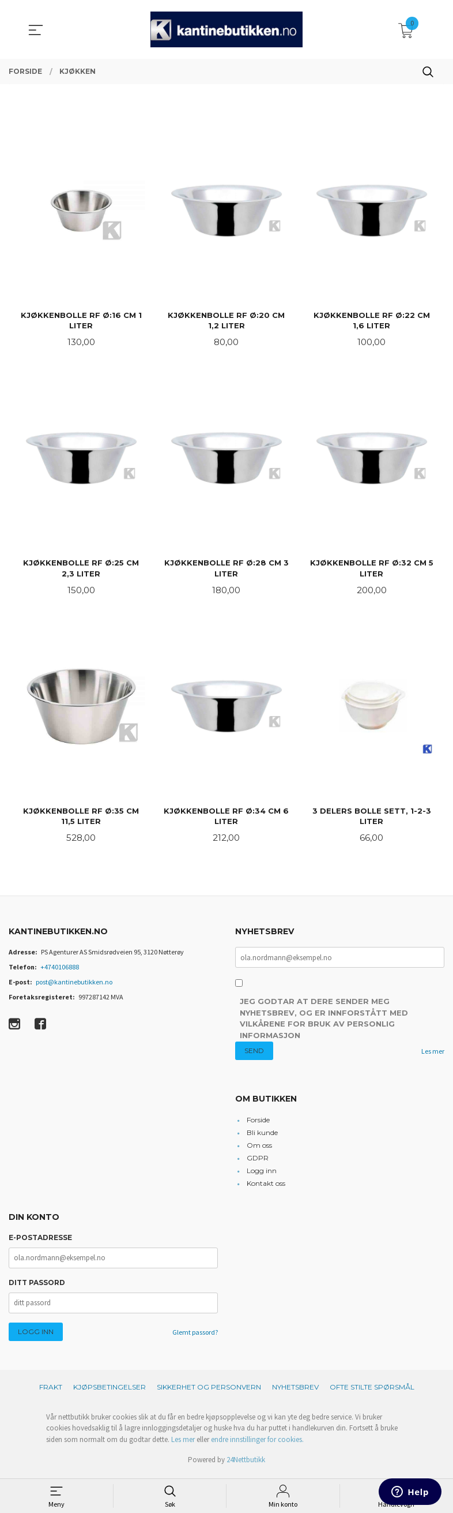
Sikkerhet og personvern (209, 1390)
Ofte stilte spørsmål (372, 1390)
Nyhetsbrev (295, 1390)
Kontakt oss (266, 1187)
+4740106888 (59, 970)
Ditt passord (37, 1286)
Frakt (50, 1390)
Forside (258, 1123)
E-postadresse (40, 1241)
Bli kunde (262, 1136)
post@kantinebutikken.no (74, 985)
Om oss (259, 1149)
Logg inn (262, 1174)
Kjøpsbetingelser (109, 1390)
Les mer (432, 1054)
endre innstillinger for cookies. (257, 1443)
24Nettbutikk (245, 1464)
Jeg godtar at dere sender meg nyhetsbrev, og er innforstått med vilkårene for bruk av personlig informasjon (324, 1022)
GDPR (258, 1162)
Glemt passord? (195, 1335)
